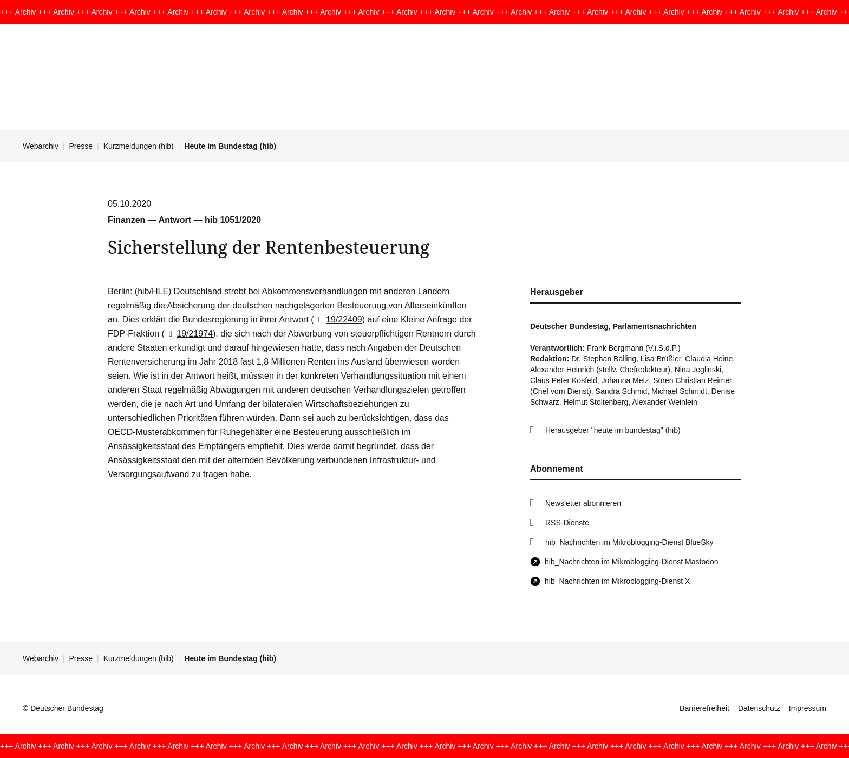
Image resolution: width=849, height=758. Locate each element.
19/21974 (189, 333)
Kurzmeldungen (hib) (138, 146)
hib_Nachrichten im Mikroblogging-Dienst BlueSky (629, 542)
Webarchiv (40, 146)
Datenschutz (759, 708)
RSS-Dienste (567, 522)
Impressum (807, 708)
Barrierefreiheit (704, 708)
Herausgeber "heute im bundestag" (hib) (613, 430)
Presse (81, 146)
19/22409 (338, 319)
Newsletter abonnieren (583, 503)
